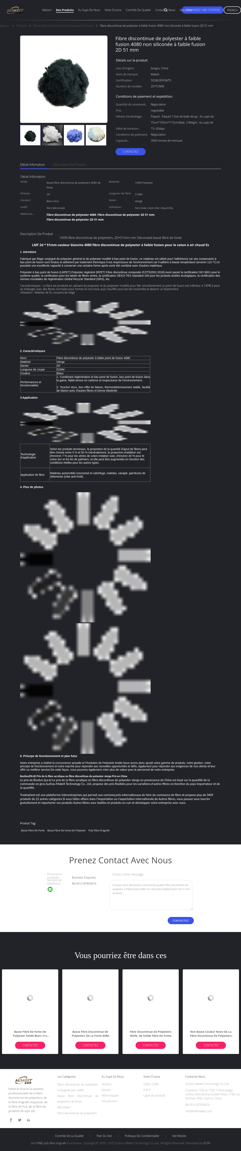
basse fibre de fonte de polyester (66, 830)
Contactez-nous (165, 10)
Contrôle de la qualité (69, 1136)
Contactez (130, 151)
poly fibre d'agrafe (99, 830)
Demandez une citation (203, 10)
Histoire (106, 1084)
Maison (47, 10)
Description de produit (69, 164)
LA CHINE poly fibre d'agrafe (48, 1143)
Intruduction (109, 1101)
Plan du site (104, 1136)
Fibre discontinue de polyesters (77, 1113)
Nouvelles (186, 10)
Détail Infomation (32, 164)
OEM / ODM (150, 1084)
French (232, 10)
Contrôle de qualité (138, 10)
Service (106, 1090)
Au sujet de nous (89, 10)
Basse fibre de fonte (33, 830)
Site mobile (179, 1136)
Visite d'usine (113, 10)
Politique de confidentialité (142, 1136)
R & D (146, 1090)
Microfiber (63, 1107)
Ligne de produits (154, 1095)
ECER (207, 1143)
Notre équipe (110, 1095)
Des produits (65, 10)
